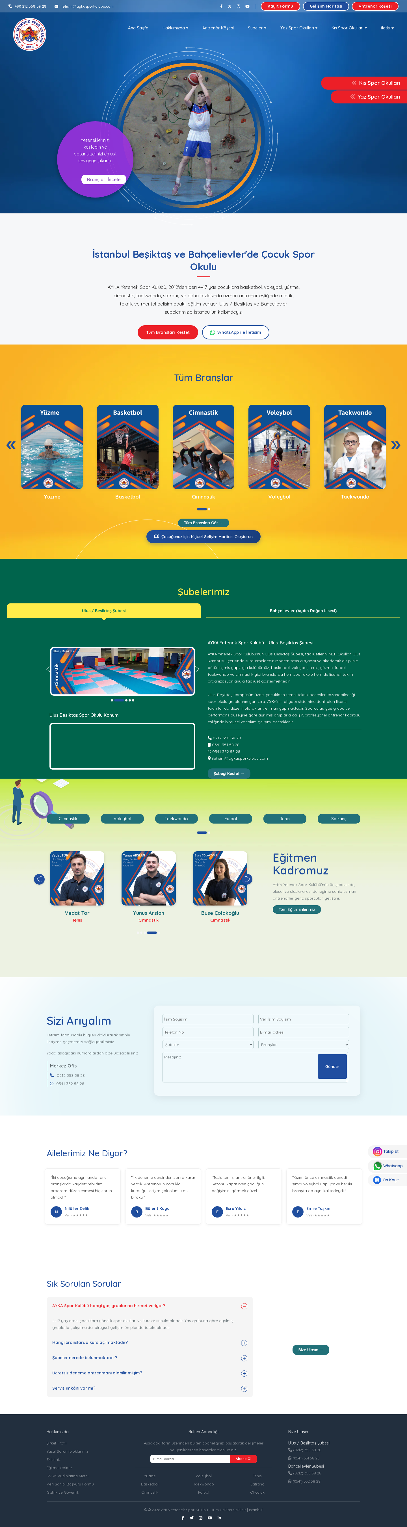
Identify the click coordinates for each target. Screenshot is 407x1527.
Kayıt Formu (280, 6)
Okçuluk (257, 1492)
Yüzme (150, 1476)
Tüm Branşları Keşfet (168, 332)
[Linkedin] (219, 1517)
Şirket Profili (57, 1443)
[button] (175, 28)
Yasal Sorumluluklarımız (67, 1451)
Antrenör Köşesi (375, 6)
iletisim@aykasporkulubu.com (84, 6)
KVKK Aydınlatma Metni (67, 1476)
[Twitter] (229, 6)
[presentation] (11, 445)
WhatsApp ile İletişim (239, 332)
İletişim (387, 28)
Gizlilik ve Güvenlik (63, 1492)
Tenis (257, 1476)
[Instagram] (238, 6)
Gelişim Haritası (326, 6)
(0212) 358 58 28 (304, 1450)
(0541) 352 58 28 (304, 1481)
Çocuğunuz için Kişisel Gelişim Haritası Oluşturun (203, 536)
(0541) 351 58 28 (304, 1458)
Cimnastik (149, 1492)
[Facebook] (221, 6)
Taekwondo (203, 1484)
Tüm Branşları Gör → (203, 522)
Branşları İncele (104, 179)
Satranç (257, 1484)
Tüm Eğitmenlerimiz (297, 909)
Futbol (203, 1492)
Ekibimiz (53, 1459)
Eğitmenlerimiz (59, 1467)
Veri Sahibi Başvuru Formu (70, 1484)
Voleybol (204, 1476)
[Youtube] (247, 6)
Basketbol (150, 1484)
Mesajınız (255, 1067)
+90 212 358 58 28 (27, 6)
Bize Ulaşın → (310, 1349)
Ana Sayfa (138, 28)
